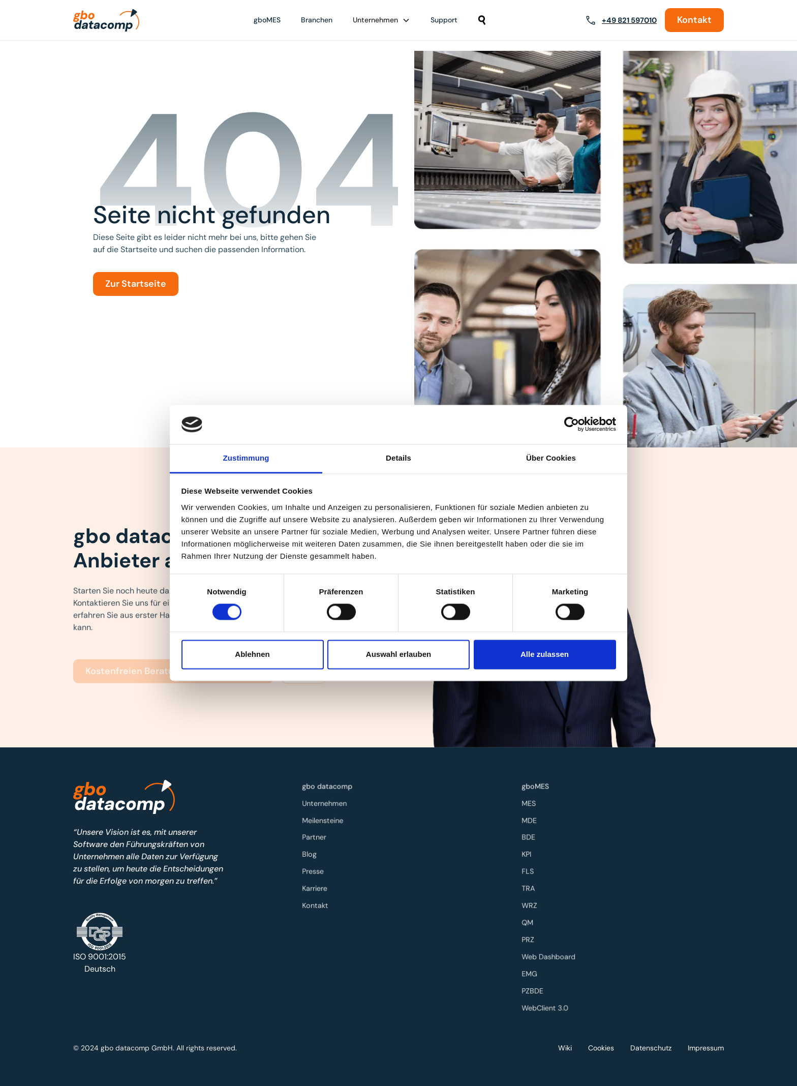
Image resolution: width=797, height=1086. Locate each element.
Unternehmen (326, 805)
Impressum (706, 1047)
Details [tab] (398, 458)
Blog (311, 855)
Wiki (565, 1047)
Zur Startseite (135, 284)
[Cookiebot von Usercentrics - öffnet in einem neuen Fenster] (571, 424)
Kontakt (694, 20)
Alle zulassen (544, 654)
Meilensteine (324, 822)
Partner (316, 838)
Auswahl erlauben (398, 654)
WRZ (531, 905)
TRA (530, 888)
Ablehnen (252, 654)
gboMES (267, 19)
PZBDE (534, 988)
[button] (381, 20)
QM (529, 921)
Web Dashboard (550, 955)
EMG (531, 972)
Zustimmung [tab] (246, 458)
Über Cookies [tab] (551, 458)
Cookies (601, 1047)
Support (444, 19)
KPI (528, 855)
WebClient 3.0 (547, 1005)
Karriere (316, 888)
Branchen (316, 19)
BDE (530, 838)
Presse (315, 871)
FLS (530, 871)
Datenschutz (650, 1047)
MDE (531, 822)
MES (531, 805)
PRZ (530, 938)
